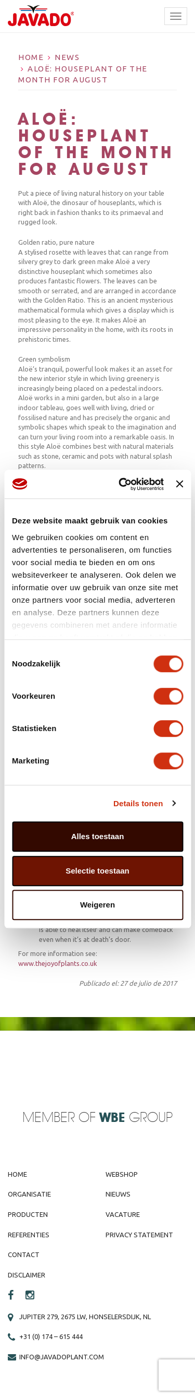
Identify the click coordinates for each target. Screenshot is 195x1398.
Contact (24, 1254)
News (67, 57)
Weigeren (97, 904)
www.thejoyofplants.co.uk (57, 963)
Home (31, 57)
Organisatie (29, 1194)
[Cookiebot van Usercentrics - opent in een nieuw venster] (122, 484)
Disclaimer (26, 1274)
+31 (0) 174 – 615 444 (51, 1336)
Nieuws (118, 1194)
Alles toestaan (97, 836)
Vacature (123, 1214)
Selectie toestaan (97, 870)
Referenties (28, 1234)
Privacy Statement (139, 1234)
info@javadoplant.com (61, 1356)
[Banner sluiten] (179, 484)
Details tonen (138, 803)
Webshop (122, 1174)
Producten (28, 1214)
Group (136, 1118)
